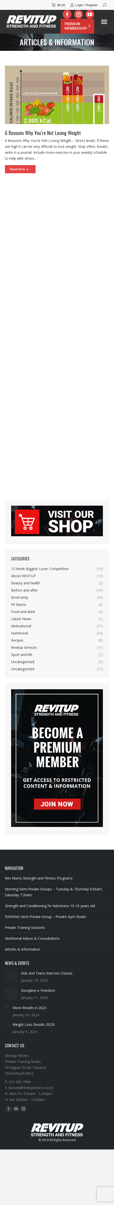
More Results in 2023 (29, 1007)
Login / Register (84, 5)
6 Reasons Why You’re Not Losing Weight (43, 133)
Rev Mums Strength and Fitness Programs (39, 878)
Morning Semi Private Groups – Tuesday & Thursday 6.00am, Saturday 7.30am (54, 892)
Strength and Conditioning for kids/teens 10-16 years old (50, 905)
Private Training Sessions (25, 927)
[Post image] (11, 976)
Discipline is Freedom (38, 990)
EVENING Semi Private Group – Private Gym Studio (45, 916)
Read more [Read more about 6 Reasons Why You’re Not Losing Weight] (19, 170)
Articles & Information (22, 949)
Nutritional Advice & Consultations (32, 938)
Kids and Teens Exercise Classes (47, 973)
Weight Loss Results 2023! (34, 1024)
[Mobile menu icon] (104, 22)
